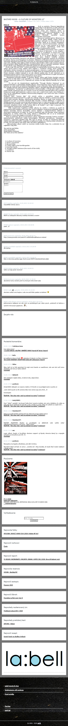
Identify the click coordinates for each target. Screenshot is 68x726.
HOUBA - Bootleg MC (10, 572)
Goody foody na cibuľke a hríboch (14, 636)
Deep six (6, 25)
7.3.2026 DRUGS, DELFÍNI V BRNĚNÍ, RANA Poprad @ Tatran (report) (26, 351)
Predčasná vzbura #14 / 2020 (13, 611)
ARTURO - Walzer (9, 624)
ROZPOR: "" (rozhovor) (24, 396)
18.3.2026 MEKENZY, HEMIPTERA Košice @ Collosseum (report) (24, 360)
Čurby (6, 546)
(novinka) (7, 370)
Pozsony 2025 (8, 585)
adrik (39, 723)
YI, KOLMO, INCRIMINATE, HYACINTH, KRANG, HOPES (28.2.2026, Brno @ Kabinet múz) (32, 559)
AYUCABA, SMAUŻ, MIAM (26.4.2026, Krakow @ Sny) (21, 533)
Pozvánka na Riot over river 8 (13, 598)
